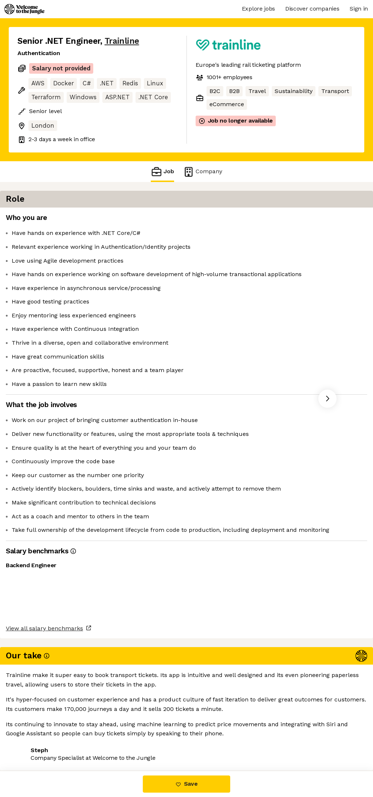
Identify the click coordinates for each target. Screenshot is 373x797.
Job (162, 172)
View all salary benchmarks (53, 712)
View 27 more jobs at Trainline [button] (111, 740)
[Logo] (24, 9)
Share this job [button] (37, 740)
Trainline (122, 41)
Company (202, 172)
